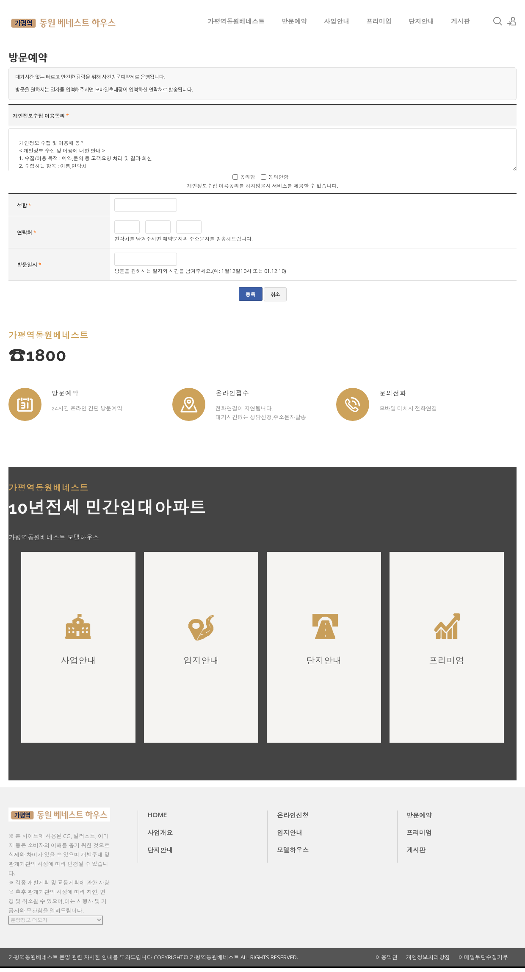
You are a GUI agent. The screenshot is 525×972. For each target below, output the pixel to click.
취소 (275, 294)
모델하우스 (293, 850)
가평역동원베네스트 (236, 21)
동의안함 (278, 177)
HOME (157, 814)
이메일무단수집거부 (483, 957)
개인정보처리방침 (428, 957)
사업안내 (336, 21)
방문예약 (294, 21)
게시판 (460, 21)
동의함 (247, 177)
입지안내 (289, 832)
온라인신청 (293, 815)
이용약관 (387, 957)
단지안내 (421, 21)
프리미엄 (379, 21)
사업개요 (160, 832)
